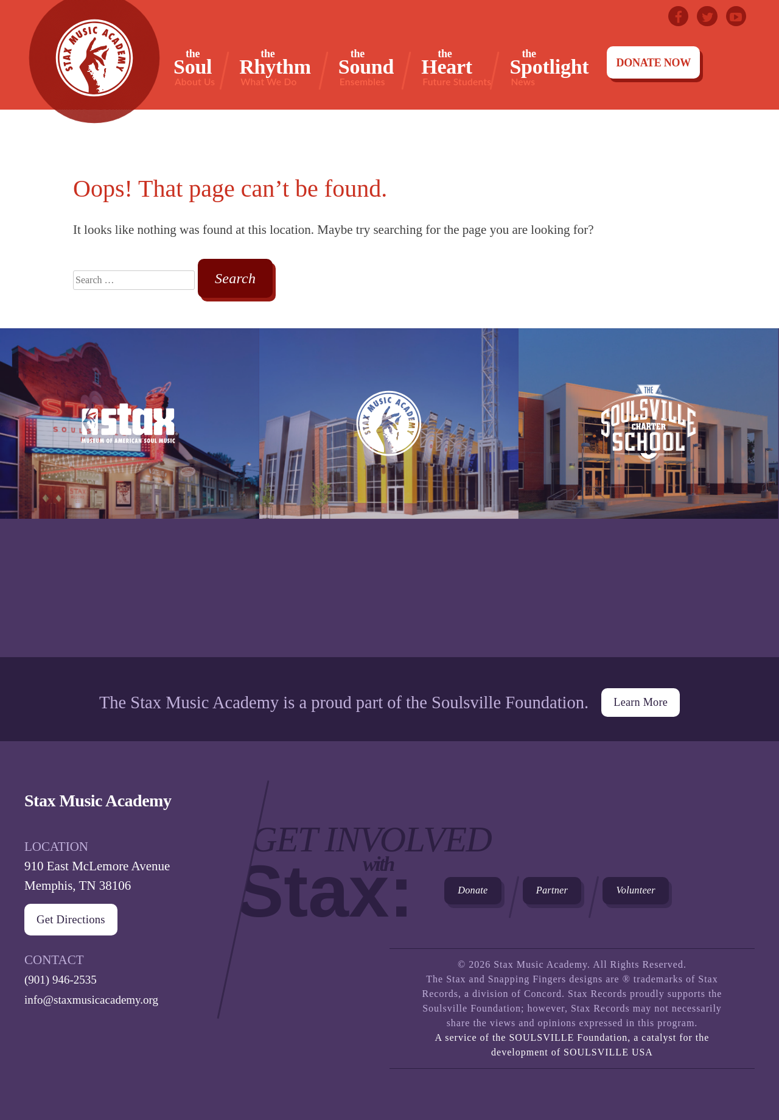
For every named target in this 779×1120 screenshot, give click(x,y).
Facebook (668, 18)
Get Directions (80, 913)
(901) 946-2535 (64, 972)
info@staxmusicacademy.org (98, 992)
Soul (194, 67)
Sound (366, 67)
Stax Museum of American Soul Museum (129, 492)
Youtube (734, 18)
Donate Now (653, 63)
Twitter (701, 18)
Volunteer (691, 890)
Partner (584, 890)
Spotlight (549, 67)
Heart (456, 67)
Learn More (640, 694)
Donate (483, 890)
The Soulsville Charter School (648, 492)
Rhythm (275, 67)
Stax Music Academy (389, 492)
